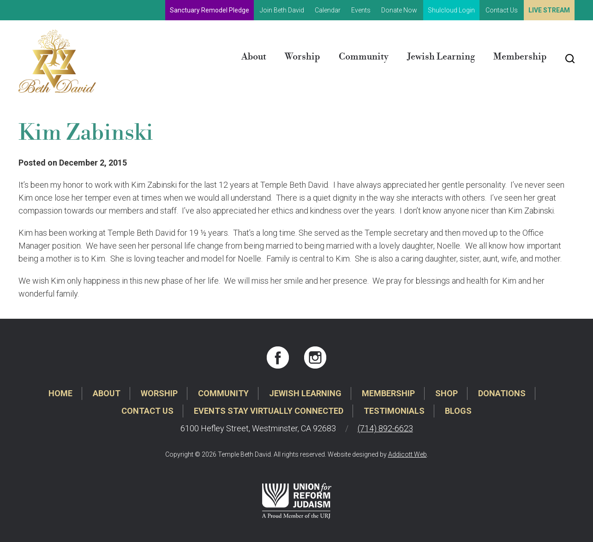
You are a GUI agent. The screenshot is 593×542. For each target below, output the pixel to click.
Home (60, 393)
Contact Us (501, 10)
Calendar (328, 10)
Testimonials (394, 411)
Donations (502, 393)
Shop (446, 393)
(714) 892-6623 (385, 428)
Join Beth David (282, 10)
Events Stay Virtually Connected (268, 411)
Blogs (458, 411)
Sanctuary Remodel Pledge (209, 10)
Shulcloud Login (451, 10)
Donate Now (399, 10)
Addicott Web (407, 454)
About (253, 57)
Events (361, 10)
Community (364, 57)
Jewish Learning (441, 57)
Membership (520, 57)
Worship (302, 57)
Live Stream (549, 10)
